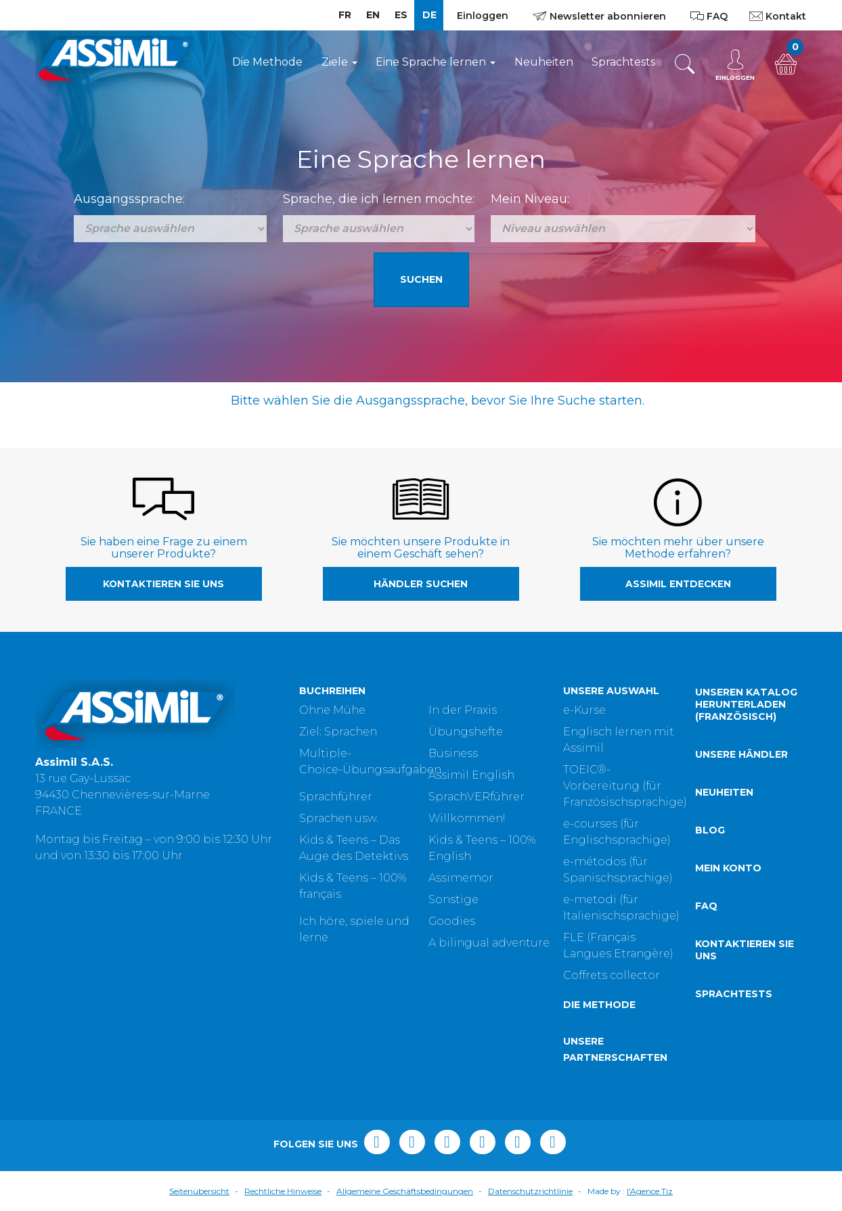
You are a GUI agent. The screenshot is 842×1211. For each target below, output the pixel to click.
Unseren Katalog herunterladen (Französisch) (746, 704)
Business (453, 753)
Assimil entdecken (678, 583)
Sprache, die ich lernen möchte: (378, 199)
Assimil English (471, 775)
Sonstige (453, 899)
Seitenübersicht (199, 1191)
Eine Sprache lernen (435, 61)
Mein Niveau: (530, 199)
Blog (710, 830)
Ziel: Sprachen (338, 731)
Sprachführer (335, 796)
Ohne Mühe (332, 710)
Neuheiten (543, 61)
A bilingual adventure (489, 942)
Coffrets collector (611, 975)
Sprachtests (623, 61)
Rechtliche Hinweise (283, 1191)
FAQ (706, 906)
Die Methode (267, 61)
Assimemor (460, 877)
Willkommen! (466, 818)
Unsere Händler (741, 754)
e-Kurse (584, 710)
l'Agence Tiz (650, 1191)
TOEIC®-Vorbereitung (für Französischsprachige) (625, 785)
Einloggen (482, 15)
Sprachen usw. (338, 818)
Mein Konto (728, 868)
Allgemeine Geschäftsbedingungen (404, 1191)
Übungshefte (465, 731)
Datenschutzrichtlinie (530, 1191)
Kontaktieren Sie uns (163, 583)
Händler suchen (421, 583)
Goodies (451, 921)
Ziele (339, 61)
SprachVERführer (476, 796)
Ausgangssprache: (129, 199)
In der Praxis (462, 710)
